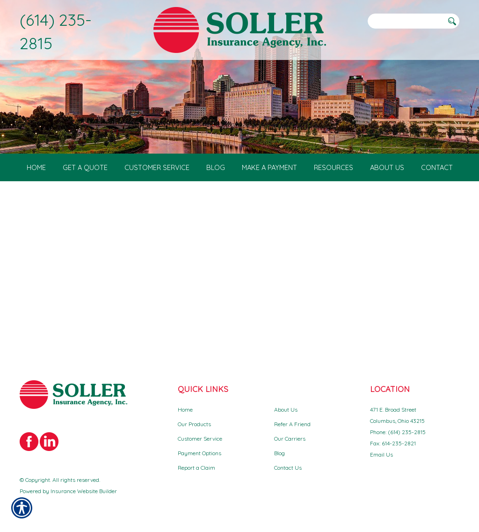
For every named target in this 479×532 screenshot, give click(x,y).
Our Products (194, 424)
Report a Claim (196, 467)
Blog (279, 453)
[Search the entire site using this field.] (405, 21)
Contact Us (288, 467)
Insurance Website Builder (84, 491)
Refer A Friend (292, 424)
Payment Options (199, 453)
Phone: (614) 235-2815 (398, 432)
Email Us (381, 454)
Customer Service (200, 438)
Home (185, 409)
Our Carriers (289, 438)
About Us (286, 409)
